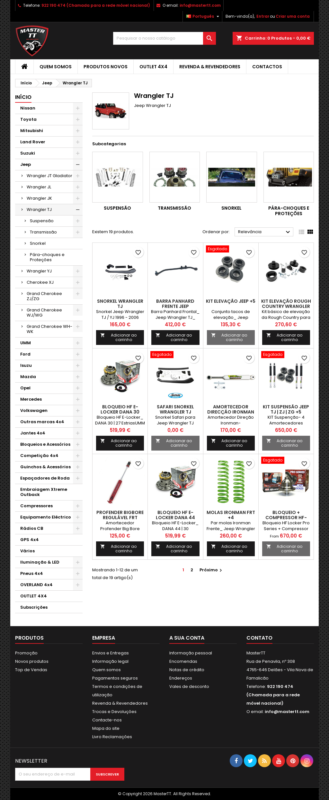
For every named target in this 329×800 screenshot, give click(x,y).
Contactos (267, 66)
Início (23, 97)
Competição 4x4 (39, 455)
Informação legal (110, 661)
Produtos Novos (106, 66)
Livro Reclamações (112, 737)
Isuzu (26, 365)
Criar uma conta (293, 16)
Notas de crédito (186, 670)
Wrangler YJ (39, 271)
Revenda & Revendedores (209, 66)
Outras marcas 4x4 (42, 422)
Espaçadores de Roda (45, 478)
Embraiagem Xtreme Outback (43, 492)
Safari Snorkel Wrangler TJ (175, 409)
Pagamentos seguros (115, 678)
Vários (27, 551)
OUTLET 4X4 (153, 66)
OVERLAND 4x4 (36, 585)
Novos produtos (32, 661)
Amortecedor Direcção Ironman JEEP (230, 412)
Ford (25, 354)
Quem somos (56, 66)
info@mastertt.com (200, 5)
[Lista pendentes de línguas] (203, 16)
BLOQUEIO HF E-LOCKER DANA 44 (175, 515)
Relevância (265, 232)
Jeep (25, 164)
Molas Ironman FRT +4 (231, 515)
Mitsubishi (31, 131)
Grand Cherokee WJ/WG (44, 312)
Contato (259, 638)
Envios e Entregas (110, 653)
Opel (25, 388)
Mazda (28, 377)
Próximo (212, 570)
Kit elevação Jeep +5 (230, 301)
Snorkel (38, 243)
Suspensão (42, 221)
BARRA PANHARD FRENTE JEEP (175, 304)
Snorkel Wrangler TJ (120, 304)
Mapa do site (106, 728)
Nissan (27, 108)
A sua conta (186, 638)
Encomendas (183, 661)
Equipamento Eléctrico (45, 517)
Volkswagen (34, 410)
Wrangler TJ (39, 209)
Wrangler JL (39, 187)
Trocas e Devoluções (114, 712)
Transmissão (43, 232)
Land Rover (32, 142)
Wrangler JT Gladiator (49, 176)
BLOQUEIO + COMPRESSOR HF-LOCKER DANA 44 (286, 517)
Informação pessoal (190, 653)
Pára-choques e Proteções (47, 257)
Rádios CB (31, 528)
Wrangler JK (39, 198)
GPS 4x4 (29, 540)
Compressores (36, 506)
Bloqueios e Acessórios (45, 444)
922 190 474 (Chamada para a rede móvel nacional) (95, 5)
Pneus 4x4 (31, 573)
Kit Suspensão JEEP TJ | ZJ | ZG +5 (286, 409)
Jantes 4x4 (32, 433)
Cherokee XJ (40, 282)
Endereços (180, 678)
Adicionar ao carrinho (118, 337)
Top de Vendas (31, 670)
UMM (25, 343)
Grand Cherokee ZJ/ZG (44, 296)
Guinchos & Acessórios (45, 467)
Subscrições (34, 607)
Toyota (28, 119)
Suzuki (27, 153)
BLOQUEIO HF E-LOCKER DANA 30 (120, 409)
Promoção (26, 653)
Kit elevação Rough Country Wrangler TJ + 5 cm (286, 306)
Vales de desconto (189, 686)
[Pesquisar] (164, 38)
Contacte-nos (107, 720)
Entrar (262, 16)
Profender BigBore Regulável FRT (120, 515)
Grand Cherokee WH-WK (49, 329)
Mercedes (31, 399)
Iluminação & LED (39, 562)
